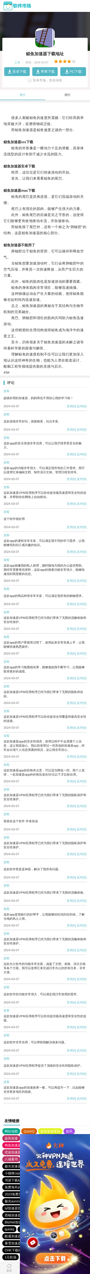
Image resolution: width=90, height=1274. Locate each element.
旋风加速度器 (50, 1131)
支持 (70, 406)
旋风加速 (11, 1138)
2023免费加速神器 (18, 1194)
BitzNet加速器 (15, 1222)
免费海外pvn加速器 (19, 1187)
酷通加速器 (13, 1236)
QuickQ (29, 1131)
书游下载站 (13, 1180)
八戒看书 (11, 1159)
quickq (9, 1229)
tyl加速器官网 (14, 1208)
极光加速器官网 (16, 1166)
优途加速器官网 (16, 1152)
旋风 (69, 1131)
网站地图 (11, 1131)
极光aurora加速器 (17, 1201)
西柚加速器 (13, 1215)
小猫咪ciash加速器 (18, 1173)
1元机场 (10, 1257)
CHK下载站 (13, 1250)
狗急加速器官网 (16, 1145)
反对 (80, 406)
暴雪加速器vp (15, 1243)
